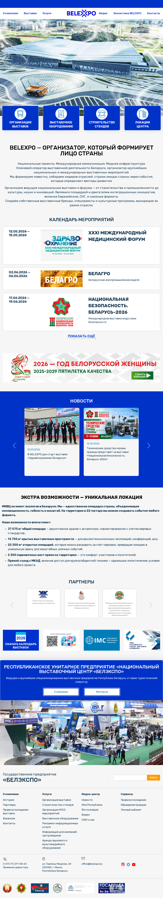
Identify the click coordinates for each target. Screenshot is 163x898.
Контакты (153, 13)
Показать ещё (81, 336)
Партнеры (9, 804)
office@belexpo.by (92, 863)
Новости (87, 800)
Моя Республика (92, 804)
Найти (153, 777)
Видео (86, 814)
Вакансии (9, 818)
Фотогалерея (90, 809)
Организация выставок (56, 800)
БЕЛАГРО (99, 273)
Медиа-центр (91, 794)
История (8, 800)
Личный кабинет (131, 809)
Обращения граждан (133, 804)
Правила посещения (133, 800)
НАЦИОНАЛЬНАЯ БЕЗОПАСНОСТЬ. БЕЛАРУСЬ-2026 (108, 305)
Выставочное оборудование (60, 818)
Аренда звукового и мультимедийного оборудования (54, 844)
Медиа (103, 13)
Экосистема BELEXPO (127, 13)
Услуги (47, 13)
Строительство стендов (58, 804)
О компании (10, 13)
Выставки (30, 13)
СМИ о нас (88, 819)
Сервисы (127, 794)
